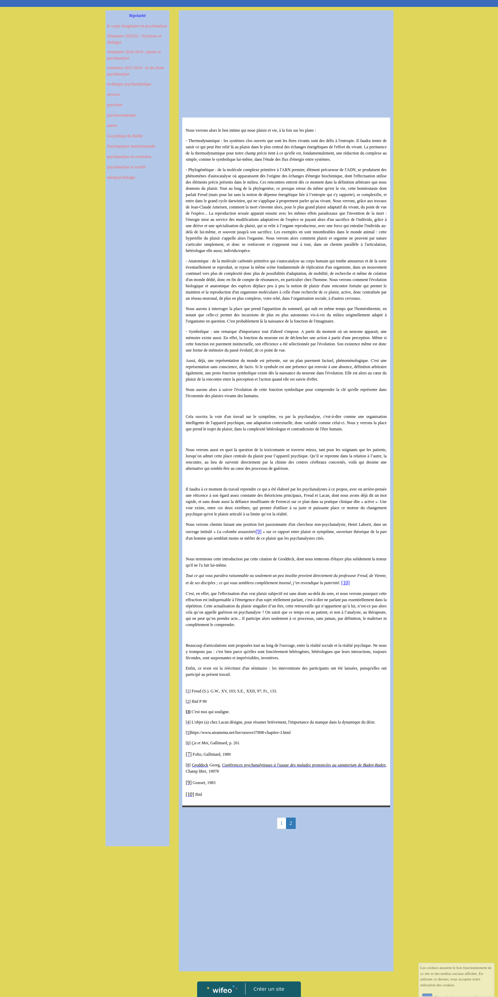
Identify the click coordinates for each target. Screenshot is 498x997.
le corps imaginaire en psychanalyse (137, 26)
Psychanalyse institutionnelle (131, 146)
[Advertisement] (137, 324)
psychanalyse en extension (129, 156)
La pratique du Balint (124, 135)
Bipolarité (137, 15)
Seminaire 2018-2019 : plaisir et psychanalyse (134, 54)
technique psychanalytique (129, 84)
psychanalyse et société (126, 167)
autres (112, 125)
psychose (114, 104)
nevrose (113, 94)
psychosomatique (121, 115)
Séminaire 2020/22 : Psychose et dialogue (134, 39)
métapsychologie (121, 177)
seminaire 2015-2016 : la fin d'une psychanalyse (135, 70)
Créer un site (268, 988)
